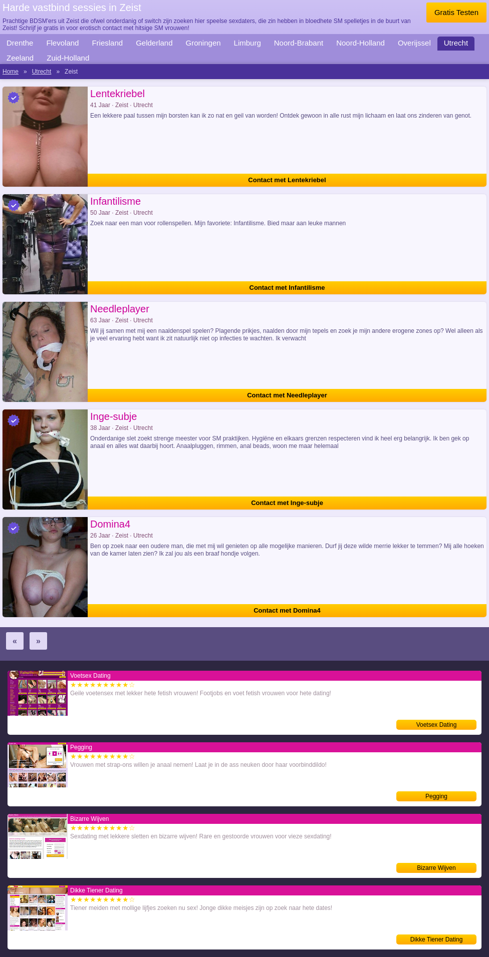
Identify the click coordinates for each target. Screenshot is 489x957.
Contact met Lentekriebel (287, 180)
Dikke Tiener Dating (436, 939)
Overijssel (414, 43)
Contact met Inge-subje (287, 503)
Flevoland (62, 43)
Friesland (107, 43)
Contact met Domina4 (287, 610)
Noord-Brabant (298, 43)
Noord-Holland (360, 43)
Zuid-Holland (68, 58)
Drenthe (20, 43)
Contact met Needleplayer (287, 395)
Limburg (247, 43)
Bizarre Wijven (436, 867)
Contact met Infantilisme (287, 287)
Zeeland (20, 58)
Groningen (203, 43)
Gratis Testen (456, 12)
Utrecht (456, 43)
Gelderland (154, 43)
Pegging (436, 796)
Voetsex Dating (436, 724)
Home (11, 71)
